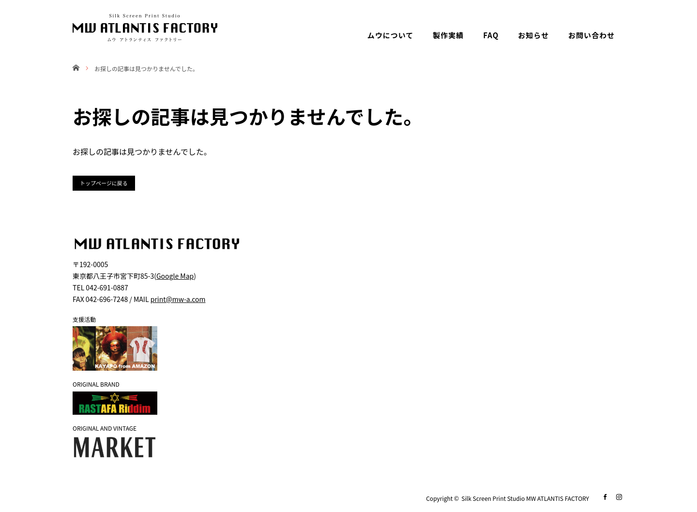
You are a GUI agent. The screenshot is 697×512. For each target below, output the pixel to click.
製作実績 (448, 35)
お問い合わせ (591, 35)
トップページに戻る (104, 183)
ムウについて (390, 35)
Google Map (175, 276)
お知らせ (533, 35)
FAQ (491, 35)
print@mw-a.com (178, 299)
